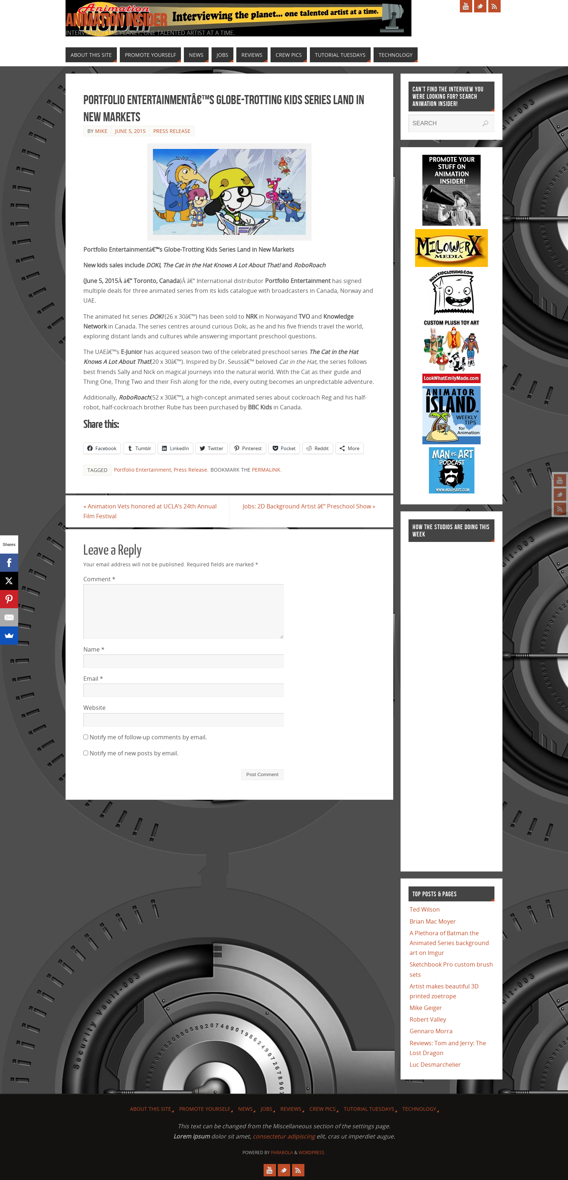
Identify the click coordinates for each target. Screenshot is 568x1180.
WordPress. (312, 1152)
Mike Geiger (426, 1008)
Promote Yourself (204, 1108)
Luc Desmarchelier (435, 1065)
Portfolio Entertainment (142, 469)
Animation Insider (116, 20)
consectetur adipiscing (284, 1136)
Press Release (171, 130)
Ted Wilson (425, 909)
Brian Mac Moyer (433, 921)
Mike (101, 130)
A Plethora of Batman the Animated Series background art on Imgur (449, 943)
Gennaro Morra (431, 1031)
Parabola (282, 1152)
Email (93, 678)
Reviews (290, 1108)
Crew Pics (322, 1108)
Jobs (266, 1108)
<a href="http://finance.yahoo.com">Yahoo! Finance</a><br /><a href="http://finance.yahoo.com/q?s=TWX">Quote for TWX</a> (438, 703)
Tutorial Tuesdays (369, 1108)
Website (94, 708)
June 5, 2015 (130, 130)
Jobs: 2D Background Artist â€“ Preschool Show (309, 506)
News (245, 1108)
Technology (419, 1108)
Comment (99, 579)
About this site (150, 1108)
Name (93, 649)
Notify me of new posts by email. (134, 753)
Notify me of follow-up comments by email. (148, 737)
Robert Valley (428, 1019)
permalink (266, 469)
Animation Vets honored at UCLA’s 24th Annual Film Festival (150, 511)
